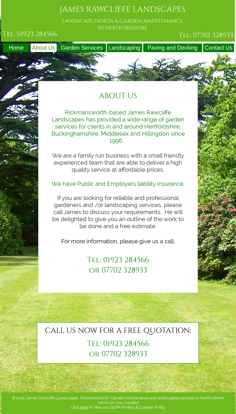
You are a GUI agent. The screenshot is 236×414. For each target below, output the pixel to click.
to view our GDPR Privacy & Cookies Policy (127, 407)
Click (75, 407)
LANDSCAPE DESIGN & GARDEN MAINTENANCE (122, 21)
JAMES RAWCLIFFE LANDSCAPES (122, 9)
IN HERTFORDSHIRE (122, 27)
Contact (132, 402)
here (84, 407)
